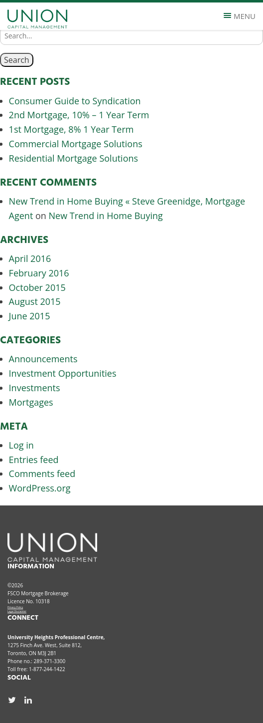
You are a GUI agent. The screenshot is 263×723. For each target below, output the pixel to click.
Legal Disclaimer (16, 611)
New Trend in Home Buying (106, 216)
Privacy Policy (15, 607)
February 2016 (39, 273)
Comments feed (42, 474)
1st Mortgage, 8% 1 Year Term (71, 129)
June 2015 (29, 316)
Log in (21, 445)
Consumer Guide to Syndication (75, 101)
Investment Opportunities (63, 373)
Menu (240, 16)
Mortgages (31, 402)
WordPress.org (40, 488)
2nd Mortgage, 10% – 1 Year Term (79, 115)
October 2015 (37, 287)
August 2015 (35, 301)
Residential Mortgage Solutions (73, 158)
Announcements (43, 359)
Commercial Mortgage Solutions (75, 144)
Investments (34, 388)
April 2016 (30, 258)
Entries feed (34, 460)
